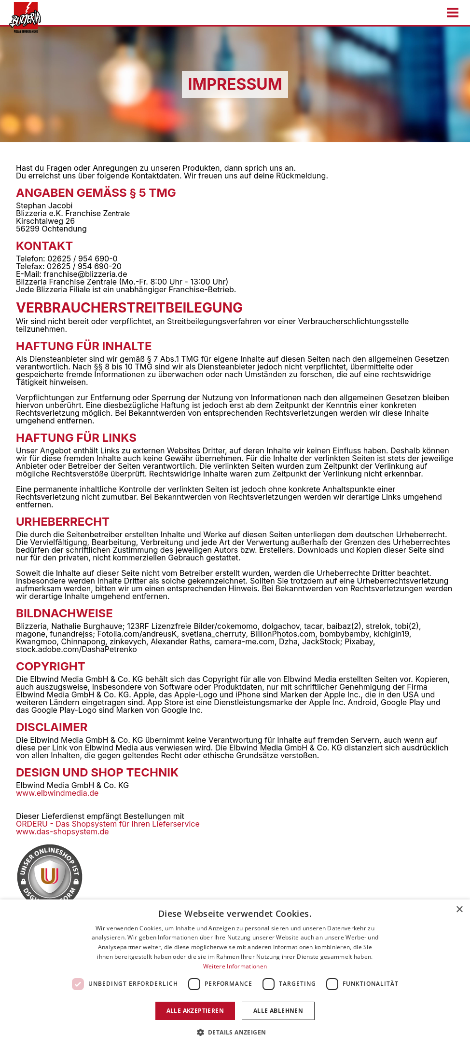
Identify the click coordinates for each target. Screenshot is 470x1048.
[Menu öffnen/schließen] (452, 12)
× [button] (459, 909)
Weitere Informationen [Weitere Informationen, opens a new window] (235, 966)
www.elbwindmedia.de (57, 793)
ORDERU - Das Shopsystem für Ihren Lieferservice (108, 824)
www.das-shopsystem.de (62, 831)
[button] (235, 1031)
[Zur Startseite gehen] (22, 17)
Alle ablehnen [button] (278, 1011)
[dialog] (235, 973)
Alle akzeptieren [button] (195, 1011)
